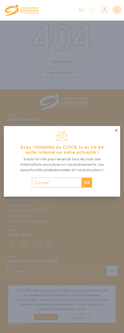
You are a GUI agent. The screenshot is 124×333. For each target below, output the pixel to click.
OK (87, 182)
